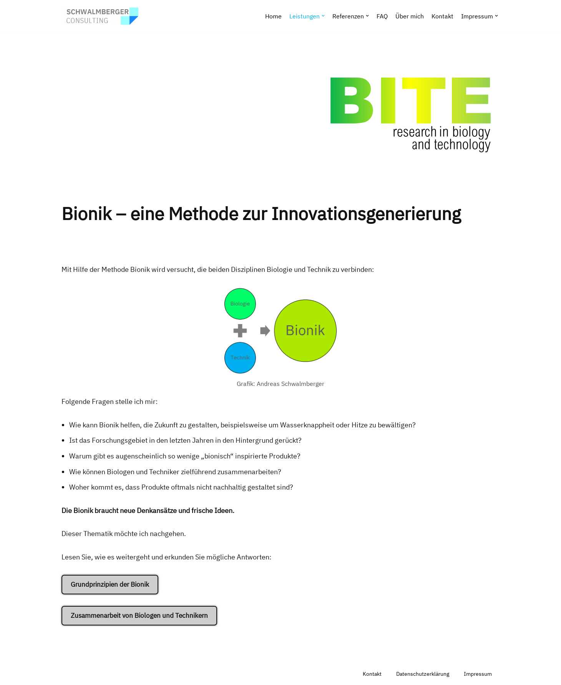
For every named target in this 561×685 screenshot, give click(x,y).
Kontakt (442, 16)
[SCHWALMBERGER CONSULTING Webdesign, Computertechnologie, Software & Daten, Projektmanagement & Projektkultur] (99, 16)
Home (273, 16)
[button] (323, 15)
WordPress (149, 674)
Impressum (478, 673)
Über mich (409, 16)
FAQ (382, 16)
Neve (69, 674)
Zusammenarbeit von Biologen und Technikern (139, 615)
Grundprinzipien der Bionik (110, 584)
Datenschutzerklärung (422, 673)
